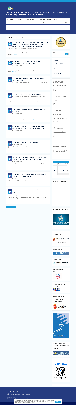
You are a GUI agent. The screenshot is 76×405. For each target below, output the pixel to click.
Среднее (55, 103)
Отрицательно (56, 121)
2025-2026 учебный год (11, 19)
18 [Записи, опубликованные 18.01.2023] (58, 170)
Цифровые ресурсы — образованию (60, 71)
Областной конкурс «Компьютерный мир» (25, 142)
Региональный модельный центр (58, 26)
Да (54, 87)
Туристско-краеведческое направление (33, 26)
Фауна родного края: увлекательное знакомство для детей (17, 393)
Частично (55, 90)
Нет (54, 89)
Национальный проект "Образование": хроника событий (32, 195)
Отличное (55, 100)
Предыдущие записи (11, 207)
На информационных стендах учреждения (61, 150)
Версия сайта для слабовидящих (61, 22)
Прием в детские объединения (59, 70)
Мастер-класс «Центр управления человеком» (26, 94)
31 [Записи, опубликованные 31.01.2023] (56, 173)
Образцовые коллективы (25, 22)
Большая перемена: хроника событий (15, 195)
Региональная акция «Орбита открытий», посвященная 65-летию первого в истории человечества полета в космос (27, 398)
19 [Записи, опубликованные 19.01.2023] (60, 170)
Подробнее (15, 54)
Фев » (62, 176)
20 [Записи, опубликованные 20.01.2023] (63, 170)
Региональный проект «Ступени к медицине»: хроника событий (34, 96)
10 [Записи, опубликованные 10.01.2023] (56, 168)
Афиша (21, 65)
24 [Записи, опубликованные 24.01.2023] (56, 172)
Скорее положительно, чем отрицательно (60, 118)
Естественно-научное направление (18, 26)
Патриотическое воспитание (12, 22)
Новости (16, 48)
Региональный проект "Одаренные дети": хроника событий (28, 48)
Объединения (20, 19)
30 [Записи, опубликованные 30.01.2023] (54, 173)
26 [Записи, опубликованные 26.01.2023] (60, 172)
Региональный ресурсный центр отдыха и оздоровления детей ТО (38, 28)
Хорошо (57, 401)
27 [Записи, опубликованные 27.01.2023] (63, 172)
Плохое (54, 104)
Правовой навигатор (36, 22)
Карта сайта (51, 22)
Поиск (54, 52)
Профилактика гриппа (57, 73)
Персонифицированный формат (31, 19)
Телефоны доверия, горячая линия (60, 65)
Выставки (49, 19)
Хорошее (55, 101)
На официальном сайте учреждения (59, 151)
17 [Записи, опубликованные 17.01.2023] (56, 170)
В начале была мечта (11, 397)
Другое (54, 154)
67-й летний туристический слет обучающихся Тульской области (18, 394)
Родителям (45, 22)
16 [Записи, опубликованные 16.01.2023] (54, 170)
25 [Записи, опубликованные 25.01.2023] (58, 172)
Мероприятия (42, 19)
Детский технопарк (46, 26)
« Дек (60, 176)
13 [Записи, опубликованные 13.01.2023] (63, 168)
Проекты (55, 19)
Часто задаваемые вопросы (58, 63)
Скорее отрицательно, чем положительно (60, 119)
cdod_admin (11, 48)
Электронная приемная (58, 61)
